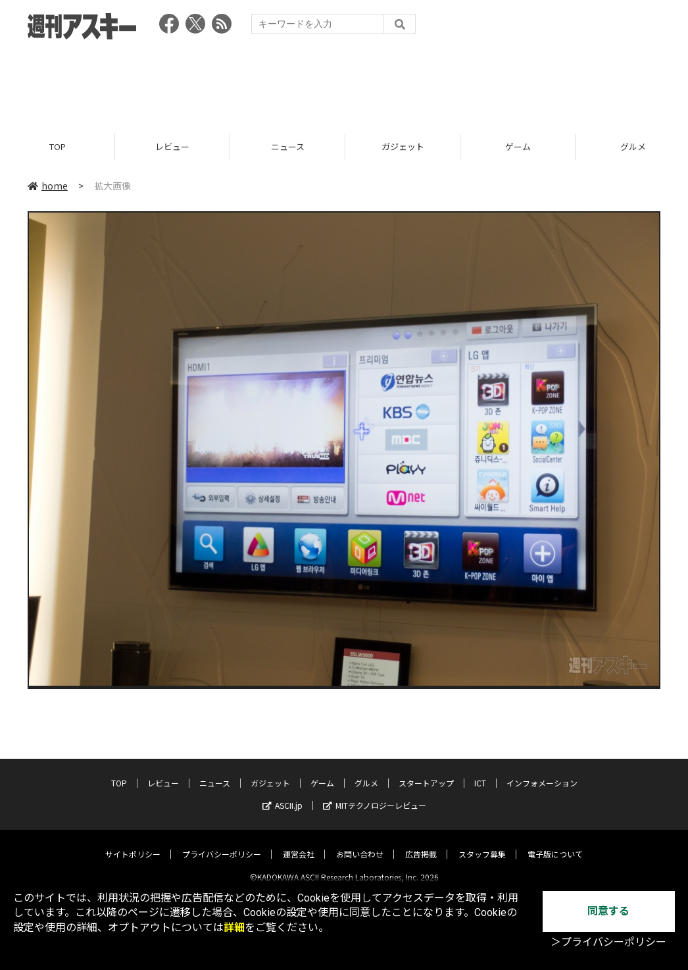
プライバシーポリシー (221, 843)
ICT (480, 772)
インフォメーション (541, 772)
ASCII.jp (282, 794)
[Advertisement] (344, 82)
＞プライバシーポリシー (608, 942)
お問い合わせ (359, 843)
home (48, 185)
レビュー (172, 146)
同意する (608, 911)
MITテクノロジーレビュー (374, 794)
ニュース (288, 146)
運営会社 (298, 843)
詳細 (234, 927)
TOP (57, 146)
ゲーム (518, 146)
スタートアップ (426, 772)
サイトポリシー (132, 843)
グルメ (366, 772)
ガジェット (402, 146)
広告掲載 (421, 843)
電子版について (555, 843)
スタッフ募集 (482, 843)
